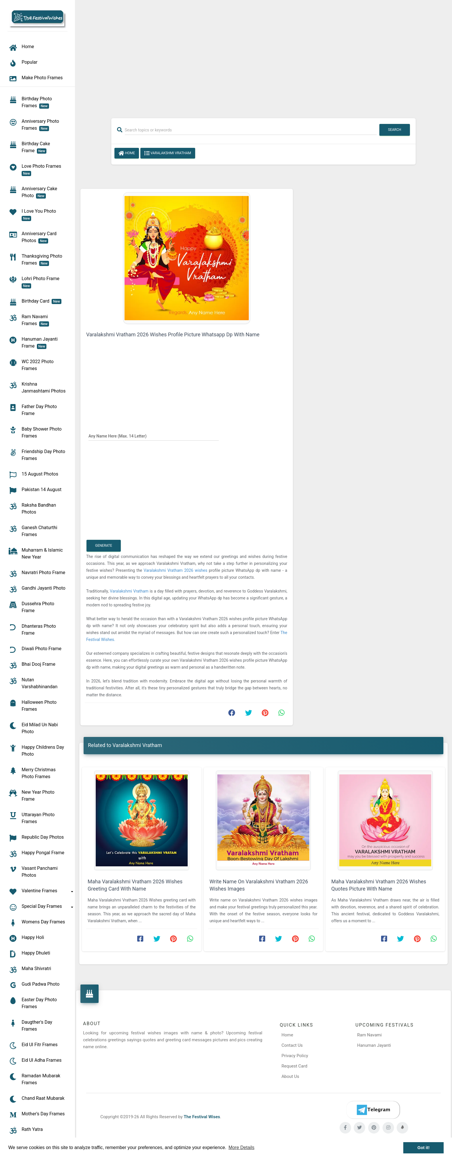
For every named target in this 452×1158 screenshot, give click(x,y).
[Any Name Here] (153, 436)
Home (126, 153)
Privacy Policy (295, 1055)
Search (394, 130)
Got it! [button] (423, 1147)
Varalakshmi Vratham (167, 153)
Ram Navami (369, 1035)
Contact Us (292, 1045)
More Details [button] (242, 1147)
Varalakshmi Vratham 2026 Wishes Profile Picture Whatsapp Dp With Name (172, 334)
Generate (103, 546)
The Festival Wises (202, 1116)
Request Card (295, 1066)
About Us (290, 1076)
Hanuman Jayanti (374, 1045)
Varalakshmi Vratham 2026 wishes (176, 570)
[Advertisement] (263, 55)
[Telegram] (373, 1110)
